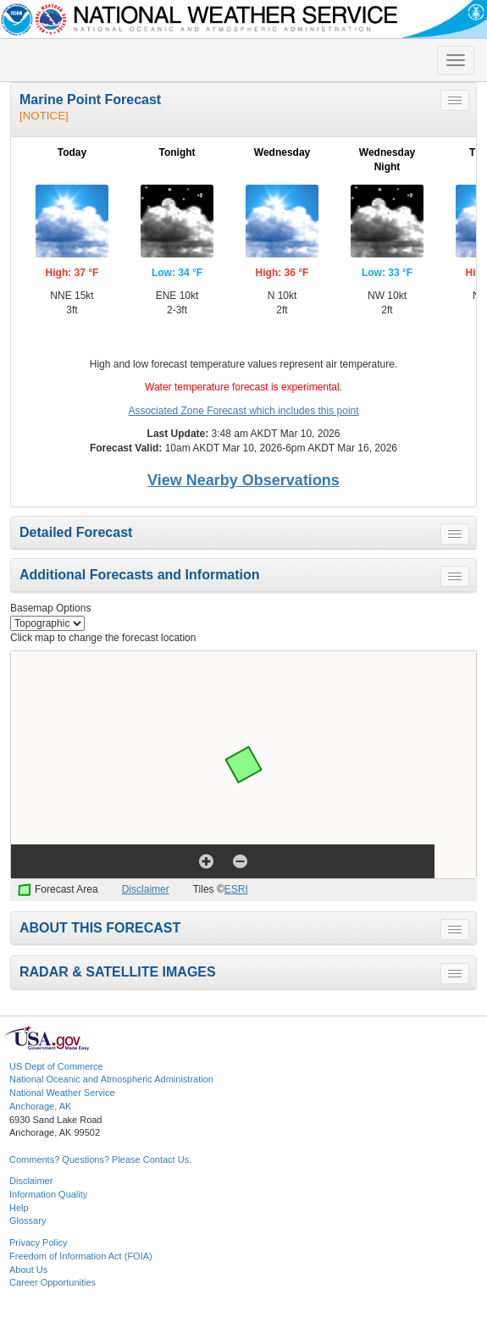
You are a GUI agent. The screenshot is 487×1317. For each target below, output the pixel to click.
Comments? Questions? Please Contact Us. (100, 1159)
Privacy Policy (38, 1242)
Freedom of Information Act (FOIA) (80, 1256)
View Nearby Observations (243, 480)
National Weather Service (62, 1092)
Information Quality (48, 1194)
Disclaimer (145, 889)
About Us (28, 1269)
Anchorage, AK (40, 1106)
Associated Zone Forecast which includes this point (243, 411)
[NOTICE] (44, 115)
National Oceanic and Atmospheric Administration (111, 1079)
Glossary (27, 1220)
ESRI (236, 889)
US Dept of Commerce (56, 1066)
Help (19, 1208)
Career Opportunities (52, 1282)
